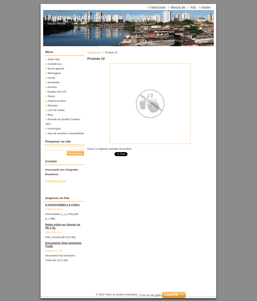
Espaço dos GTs (57, 91)
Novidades (54, 82)
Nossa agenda (56, 68)
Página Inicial (157, 7)
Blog (50, 114)
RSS (193, 7)
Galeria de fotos (57, 100)
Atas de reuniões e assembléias (66, 133)
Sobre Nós (54, 59)
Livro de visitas (56, 110)
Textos (51, 96)
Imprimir (206, 7)
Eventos (52, 86)
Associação (54, 128)
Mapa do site (178, 7)
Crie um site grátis (150, 295)
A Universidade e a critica (62, 204)
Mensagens (54, 73)
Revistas (52, 105)
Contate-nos (55, 63)
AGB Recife (94, 52)
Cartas (51, 77)
